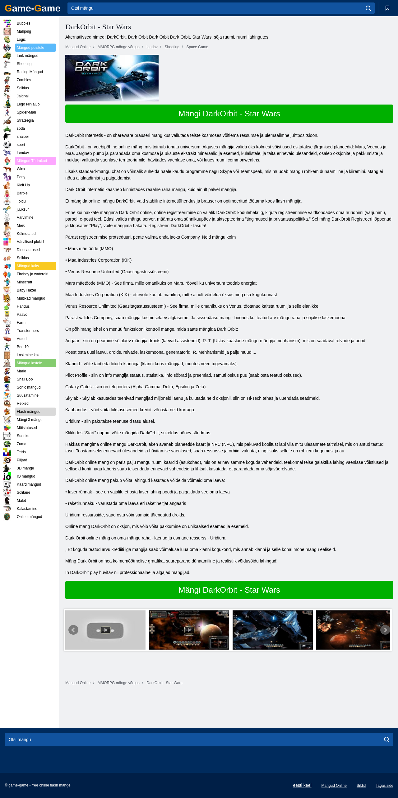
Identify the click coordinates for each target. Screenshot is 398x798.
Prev (73, 630)
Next (385, 630)
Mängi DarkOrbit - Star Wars (229, 113)
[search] (368, 8)
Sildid (361, 785)
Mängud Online (334, 785)
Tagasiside (384, 785)
